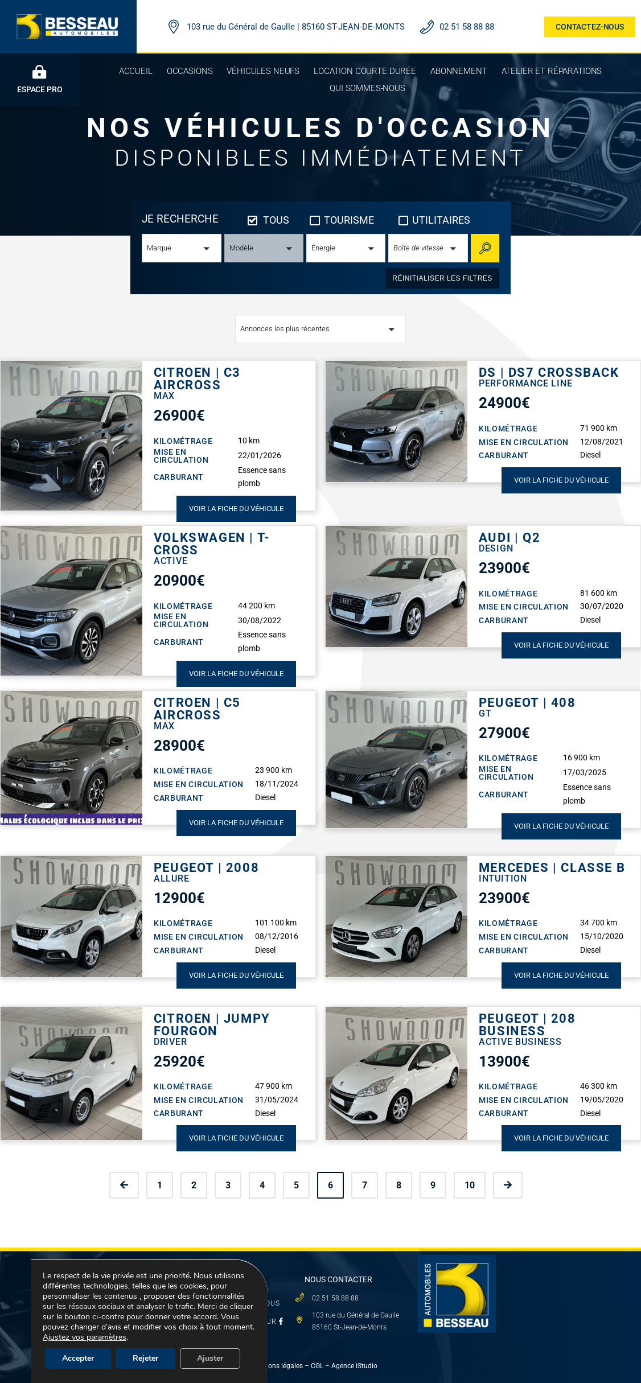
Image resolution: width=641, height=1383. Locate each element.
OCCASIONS (147, 1273)
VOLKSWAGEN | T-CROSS (212, 544)
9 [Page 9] (432, 1185)
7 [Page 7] (364, 1185)
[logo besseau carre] (457, 1259)
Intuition (503, 878)
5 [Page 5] (296, 1185)
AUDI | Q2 (509, 538)
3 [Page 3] (228, 1185)
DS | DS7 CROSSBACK (549, 373)
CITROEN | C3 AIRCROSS (197, 379)
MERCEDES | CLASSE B (552, 868)
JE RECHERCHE (180, 218)
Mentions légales (277, 1366)
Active (171, 560)
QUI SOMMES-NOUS (245, 1303)
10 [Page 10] (470, 1185)
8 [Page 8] (398, 1185)
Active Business (520, 1041)
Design (496, 548)
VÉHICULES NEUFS (159, 1291)
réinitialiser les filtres (442, 278)
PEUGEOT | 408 (527, 703)
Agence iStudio (355, 1366)
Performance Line (526, 383)
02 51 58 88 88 (466, 27)
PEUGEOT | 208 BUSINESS (527, 1025)
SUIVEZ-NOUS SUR (247, 1322)
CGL (317, 1366)
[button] (181, 248)
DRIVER (170, 1041)
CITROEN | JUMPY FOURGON (212, 1025)
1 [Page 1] (159, 1185)
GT (485, 713)
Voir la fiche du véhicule (236, 508)
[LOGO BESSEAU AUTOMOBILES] (68, 15)
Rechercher (488, 248)
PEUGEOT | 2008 (206, 868)
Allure (172, 878)
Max (164, 395)
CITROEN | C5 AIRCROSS (197, 709)
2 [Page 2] (193, 1185)
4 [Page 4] (262, 1185)
